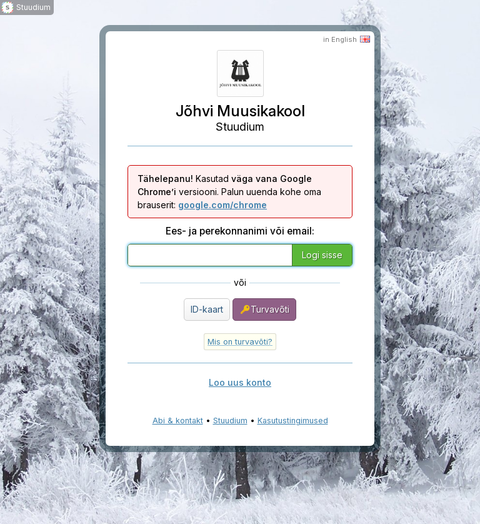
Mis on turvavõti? (240, 341)
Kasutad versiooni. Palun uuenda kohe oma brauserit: (229, 191)
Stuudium (230, 420)
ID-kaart (207, 309)
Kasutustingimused (293, 420)
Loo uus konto (240, 382)
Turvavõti (264, 309)
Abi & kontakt (177, 420)
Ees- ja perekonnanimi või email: (240, 231)
